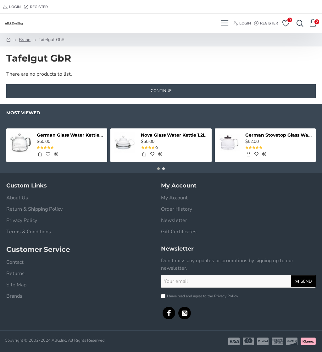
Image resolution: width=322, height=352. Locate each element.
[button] (158, 168)
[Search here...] (298, 23)
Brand (25, 40)
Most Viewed (23, 113)
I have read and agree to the (200, 296)
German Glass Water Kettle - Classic (70, 135)
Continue (161, 91)
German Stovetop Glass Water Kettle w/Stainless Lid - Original (278, 135)
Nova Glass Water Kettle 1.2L (173, 135)
